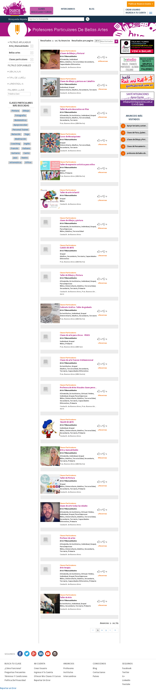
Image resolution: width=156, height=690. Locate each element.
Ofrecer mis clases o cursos (47, 676)
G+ (123, 676)
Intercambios (68, 11)
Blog (91, 11)
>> (115, 630)
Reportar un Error (42, 680)
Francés (14, 149)
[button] (150, 13)
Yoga (27, 134)
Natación (16, 134)
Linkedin (126, 680)
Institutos (68, 673)
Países (96, 676)
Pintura (15, 111)
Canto (26, 153)
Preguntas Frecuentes (15, 673)
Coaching (15, 144)
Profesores (68, 669)
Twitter (125, 673)
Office (28, 163)
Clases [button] (41, 11)
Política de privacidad (15, 680)
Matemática (20, 120)
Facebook (126, 669)
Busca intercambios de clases (68, 12)
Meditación (20, 139)
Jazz (15, 158)
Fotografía (20, 116)
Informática (15, 163)
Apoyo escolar (20, 125)
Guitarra (15, 153)
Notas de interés (91, 12)
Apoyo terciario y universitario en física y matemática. (134, 126)
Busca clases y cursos (41, 12)
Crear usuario (133, 10)
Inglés (27, 144)
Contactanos (99, 673)
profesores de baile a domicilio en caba (134, 153)
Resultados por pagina (86, 41)
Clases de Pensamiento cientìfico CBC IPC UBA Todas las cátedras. (134, 146)
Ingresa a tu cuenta (136, 13)
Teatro (24, 158)
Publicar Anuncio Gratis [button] (140, 4)
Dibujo (26, 111)
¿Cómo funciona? (13, 669)
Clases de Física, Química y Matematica (134, 133)
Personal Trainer (20, 130)
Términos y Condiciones (16, 676)
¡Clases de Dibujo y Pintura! (134, 139)
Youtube (126, 684)
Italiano (26, 149)
